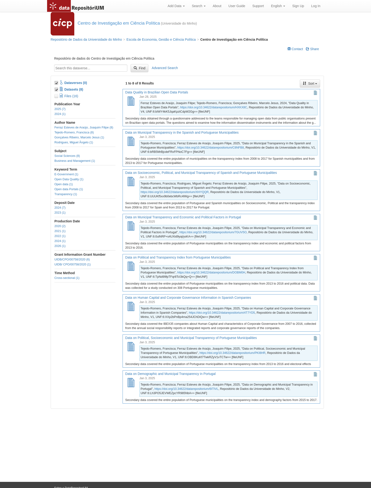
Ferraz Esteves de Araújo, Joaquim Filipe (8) (83, 127)
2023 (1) (60, 212)
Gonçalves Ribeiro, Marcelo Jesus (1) (79, 137)
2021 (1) (60, 231)
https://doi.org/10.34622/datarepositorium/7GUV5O (213, 232)
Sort (310, 83)
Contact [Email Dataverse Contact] (295, 49)
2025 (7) (60, 109)
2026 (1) (60, 246)
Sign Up (298, 6)
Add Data (176, 6)
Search (199, 6)
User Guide (237, 6)
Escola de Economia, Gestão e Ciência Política (161, 39)
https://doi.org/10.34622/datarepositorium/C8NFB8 (210, 147)
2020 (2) (60, 226)
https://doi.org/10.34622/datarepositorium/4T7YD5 (222, 312)
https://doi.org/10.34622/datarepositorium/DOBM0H (211, 272)
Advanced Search (165, 68)
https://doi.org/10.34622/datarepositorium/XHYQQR (175, 192)
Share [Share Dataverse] (312, 49)
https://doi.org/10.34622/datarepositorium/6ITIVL (186, 389)
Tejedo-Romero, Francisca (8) (74, 132)
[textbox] (90, 68)
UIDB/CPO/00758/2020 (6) (72, 259)
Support (258, 6)
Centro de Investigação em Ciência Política (119, 23)
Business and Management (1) (74, 161)
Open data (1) (63, 184)
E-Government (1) (66, 174)
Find (139, 68)
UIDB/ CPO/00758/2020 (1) (72, 264)
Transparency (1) (65, 194)
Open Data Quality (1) (69, 179)
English (278, 6)
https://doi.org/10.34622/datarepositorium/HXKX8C (213, 107)
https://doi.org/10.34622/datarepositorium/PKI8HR (232, 353)
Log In (315, 6)
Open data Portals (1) (68, 189)
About (217, 6)
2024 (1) (60, 114)
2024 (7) (60, 207)
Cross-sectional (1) (67, 278)
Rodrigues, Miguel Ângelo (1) (73, 142)
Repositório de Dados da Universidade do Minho (86, 39)
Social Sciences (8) (67, 156)
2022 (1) (60, 236)
